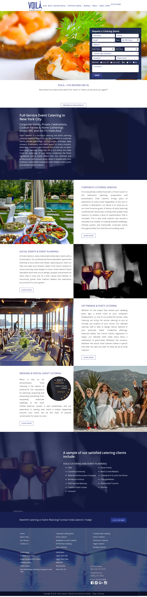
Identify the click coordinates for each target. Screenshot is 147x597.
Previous (3, 45)
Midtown (59, 563)
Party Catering (61, 548)
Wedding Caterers (99, 548)
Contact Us (24, 545)
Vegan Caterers (98, 545)
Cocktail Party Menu (27, 557)
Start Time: (96, 49)
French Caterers (99, 538)
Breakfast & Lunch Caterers (66, 541)
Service (95, 62)
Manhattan (60, 553)
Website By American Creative (79, 595)
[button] (39, 99)
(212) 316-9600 (116, 6)
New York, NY (61, 570)
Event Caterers (61, 538)
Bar (123, 62)
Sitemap (101, 595)
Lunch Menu (24, 553)
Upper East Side (62, 557)
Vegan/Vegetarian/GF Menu (30, 560)
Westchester (60, 567)
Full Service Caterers (100, 541)
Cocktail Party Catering (101, 535)
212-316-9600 (101, 581)
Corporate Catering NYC (65, 535)
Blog (94, 595)
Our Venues (24, 541)
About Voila (24, 538)
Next (144, 45)
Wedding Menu (25, 563)
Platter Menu (25, 567)
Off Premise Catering (63, 545)
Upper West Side (62, 560)
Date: (118, 40)
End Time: (119, 49)
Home (22, 535)
